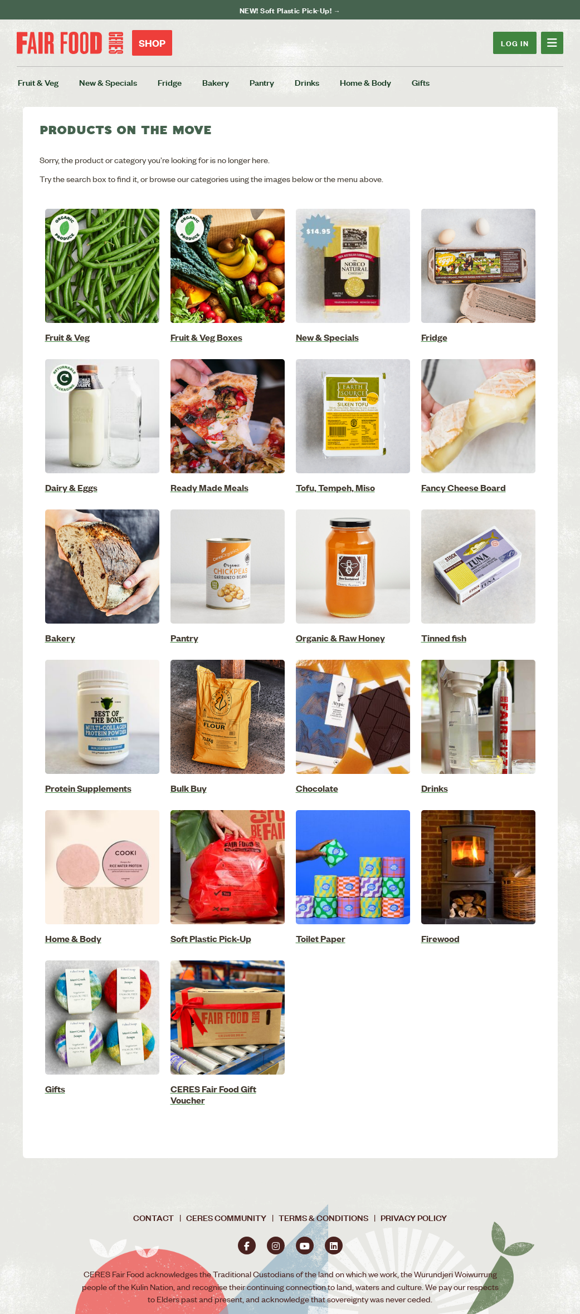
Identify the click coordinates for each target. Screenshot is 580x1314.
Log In (515, 42)
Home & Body (365, 82)
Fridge (170, 82)
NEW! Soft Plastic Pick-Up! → (290, 10)
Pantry (262, 82)
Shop (152, 43)
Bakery (215, 82)
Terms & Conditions (323, 1217)
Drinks (307, 82)
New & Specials (108, 82)
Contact (153, 1217)
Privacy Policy (414, 1217)
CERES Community (226, 1217)
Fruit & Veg (38, 82)
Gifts (421, 82)
